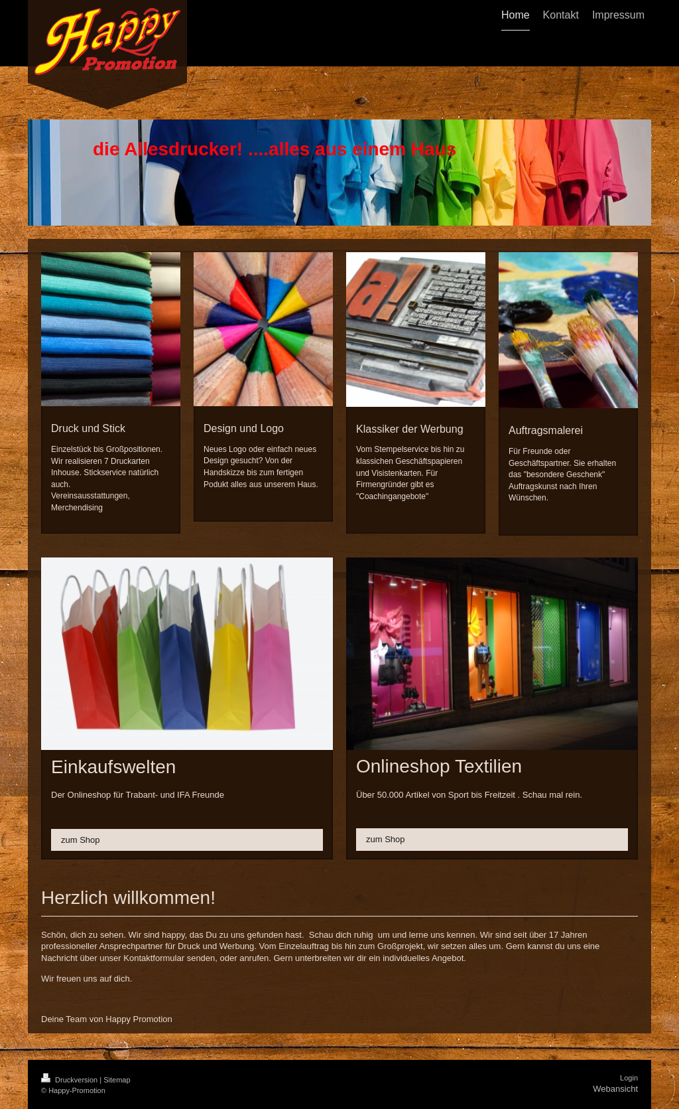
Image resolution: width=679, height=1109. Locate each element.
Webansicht (615, 1089)
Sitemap (116, 1080)
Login (629, 1078)
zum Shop (80, 840)
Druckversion (70, 1080)
